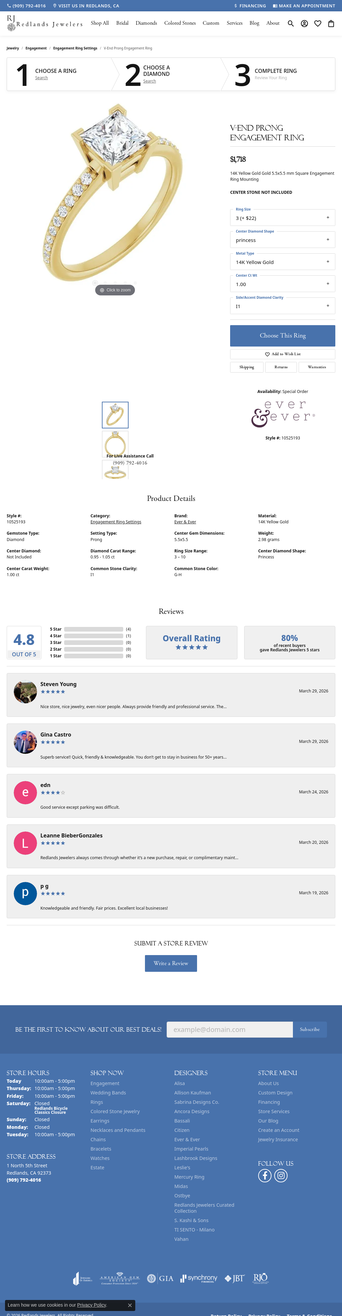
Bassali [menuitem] (182, 1120)
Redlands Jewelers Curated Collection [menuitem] (204, 1208)
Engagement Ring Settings (75, 48)
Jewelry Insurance (278, 1139)
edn (45, 785)
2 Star (55, 649)
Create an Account (278, 1130)
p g (44, 886)
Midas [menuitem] (181, 1186)
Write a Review (171, 963)
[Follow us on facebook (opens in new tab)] (265, 1175)
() (128, 629)
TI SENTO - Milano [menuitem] (194, 1229)
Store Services (274, 1111)
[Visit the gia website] (160, 1278)
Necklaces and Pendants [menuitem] (118, 1130)
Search (41, 78)
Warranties (317, 367)
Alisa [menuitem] (179, 1083)
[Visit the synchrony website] (198, 1278)
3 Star (55, 642)
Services (234, 23)
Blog (254, 23)
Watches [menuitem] (100, 1158)
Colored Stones (180, 23)
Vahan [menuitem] (181, 1239)
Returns (281, 367)
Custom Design (275, 1092)
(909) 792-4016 (130, 463)
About (273, 23)
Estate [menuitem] (97, 1167)
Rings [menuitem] (97, 1102)
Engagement (36, 48)
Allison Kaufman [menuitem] (192, 1092)
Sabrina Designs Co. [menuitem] (196, 1102)
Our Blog (268, 1120)
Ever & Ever (185, 522)
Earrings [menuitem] (100, 1120)
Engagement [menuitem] (105, 1083)
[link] (26, 5)
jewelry (13, 48)
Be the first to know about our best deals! (88, 1029)
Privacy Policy (91, 1305)
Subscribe (310, 1029)
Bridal (122, 23)
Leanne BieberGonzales (71, 835)
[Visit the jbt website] (234, 1278)
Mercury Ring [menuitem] (189, 1177)
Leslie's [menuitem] (182, 1167)
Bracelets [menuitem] (101, 1149)
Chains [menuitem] (98, 1139)
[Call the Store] (24, 1180)
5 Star (55, 629)
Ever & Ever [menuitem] (187, 1139)
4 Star (55, 636)
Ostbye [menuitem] (182, 1195)
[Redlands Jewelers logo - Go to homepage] (45, 23)
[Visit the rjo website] (260, 1278)
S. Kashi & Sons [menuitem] (191, 1220)
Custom (211, 23)
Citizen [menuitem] (182, 1130)
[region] (115, 198)
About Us (268, 1083)
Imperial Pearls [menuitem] (191, 1149)
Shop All (100, 23)
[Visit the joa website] (83, 1278)
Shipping (246, 367)
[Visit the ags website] (119, 1278)
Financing (269, 1102)
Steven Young (58, 684)
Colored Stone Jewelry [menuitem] (115, 1111)
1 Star (55, 656)
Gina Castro (55, 734)
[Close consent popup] (130, 1305)
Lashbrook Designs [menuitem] (195, 1158)
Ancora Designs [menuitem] (191, 1111)
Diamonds (146, 23)
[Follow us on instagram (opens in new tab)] (281, 1175)
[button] (291, 23)
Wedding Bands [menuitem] (108, 1092)
